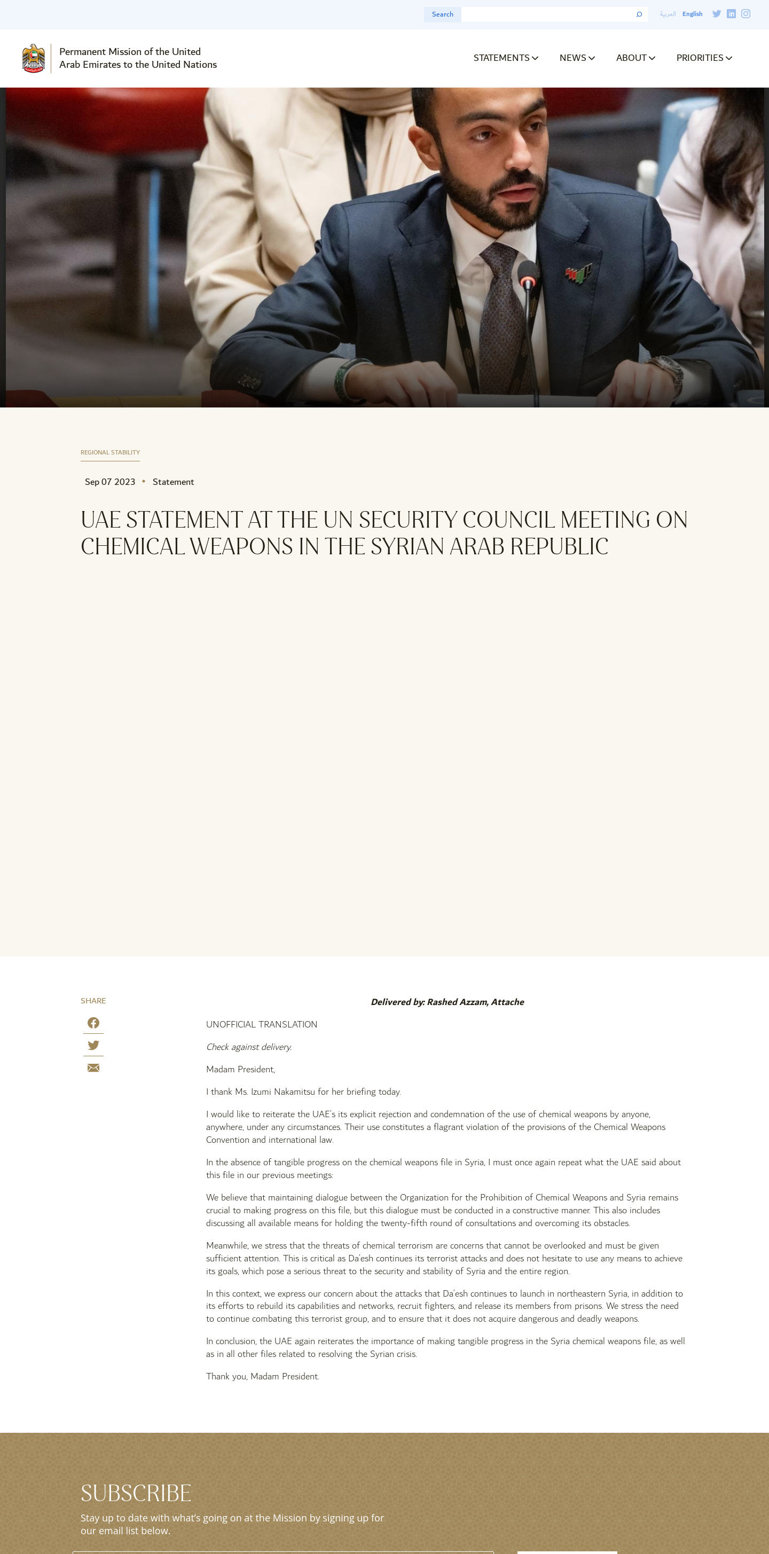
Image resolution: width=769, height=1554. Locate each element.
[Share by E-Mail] (93, 1070)
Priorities (700, 58)
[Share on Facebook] (93, 1025)
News (573, 58)
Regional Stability (110, 453)
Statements (502, 58)
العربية (668, 14)
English (692, 14)
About (631, 58)
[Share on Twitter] (93, 1047)
